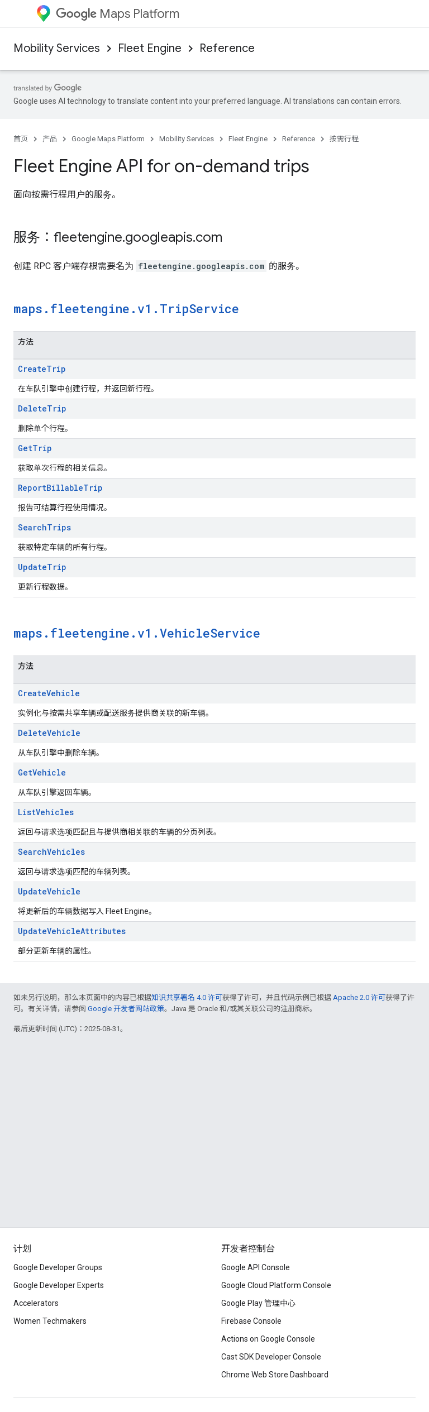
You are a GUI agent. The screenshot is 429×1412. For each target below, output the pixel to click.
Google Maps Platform (108, 139)
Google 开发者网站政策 (126, 1008)
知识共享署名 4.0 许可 (186, 997)
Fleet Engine (150, 48)
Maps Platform (117, 13)
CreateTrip (42, 368)
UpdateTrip (42, 567)
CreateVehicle (49, 693)
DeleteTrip (42, 408)
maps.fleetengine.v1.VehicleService (136, 633)
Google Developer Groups (57, 1267)
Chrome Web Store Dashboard (274, 1374)
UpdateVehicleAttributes (72, 931)
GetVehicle (42, 772)
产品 (49, 139)
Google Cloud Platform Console (276, 1285)
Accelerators (36, 1303)
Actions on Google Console (268, 1338)
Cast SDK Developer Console (271, 1356)
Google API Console (255, 1267)
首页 (20, 139)
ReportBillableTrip (60, 487)
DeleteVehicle (49, 732)
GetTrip (35, 448)
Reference (227, 48)
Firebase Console (251, 1321)
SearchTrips (44, 527)
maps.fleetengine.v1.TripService (126, 308)
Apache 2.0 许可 (359, 997)
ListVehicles (46, 812)
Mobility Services (56, 48)
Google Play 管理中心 (258, 1303)
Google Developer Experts (58, 1285)
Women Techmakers (50, 1321)
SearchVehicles (51, 851)
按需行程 (344, 139)
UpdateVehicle (49, 891)
